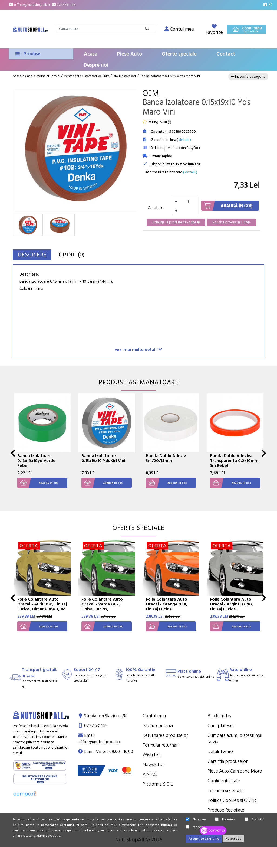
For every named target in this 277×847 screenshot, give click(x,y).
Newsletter (154, 764)
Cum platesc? (221, 725)
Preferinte (225, 819)
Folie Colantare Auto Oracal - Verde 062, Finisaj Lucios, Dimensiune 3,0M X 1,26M (106, 606)
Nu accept (233, 838)
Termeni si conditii (225, 790)
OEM (151, 93)
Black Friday (219, 715)
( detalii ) (190, 172)
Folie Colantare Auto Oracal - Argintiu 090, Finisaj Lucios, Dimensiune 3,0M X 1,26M (235, 606)
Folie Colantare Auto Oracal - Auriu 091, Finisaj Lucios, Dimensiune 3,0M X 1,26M (42, 606)
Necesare (196, 819)
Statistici (254, 819)
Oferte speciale (179, 54)
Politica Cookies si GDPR (231, 800)
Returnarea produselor (165, 735)
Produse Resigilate (225, 810)
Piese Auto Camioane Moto (234, 771)
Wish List (152, 754)
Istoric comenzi (158, 725)
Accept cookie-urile (204, 838)
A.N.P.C (150, 774)
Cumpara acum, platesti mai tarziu (234, 738)
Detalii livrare (220, 751)
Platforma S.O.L (158, 784)
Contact (225, 54)
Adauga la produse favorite (176, 222)
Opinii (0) (81, 254)
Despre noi (96, 65)
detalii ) (185, 139)
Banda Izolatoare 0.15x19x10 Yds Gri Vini (103, 458)
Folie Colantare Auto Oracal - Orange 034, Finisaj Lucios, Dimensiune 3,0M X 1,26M (171, 606)
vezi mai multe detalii (138, 349)
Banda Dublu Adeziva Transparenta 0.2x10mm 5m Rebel (234, 460)
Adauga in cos (38, 483)
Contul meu (154, 715)
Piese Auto (129, 54)
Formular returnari (161, 745)
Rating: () (157, 122)
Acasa (90, 54)
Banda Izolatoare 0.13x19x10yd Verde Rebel (36, 460)
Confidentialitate (223, 780)
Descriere (35, 254)
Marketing (196, 827)
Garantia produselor (227, 761)
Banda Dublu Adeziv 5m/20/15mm (166, 458)
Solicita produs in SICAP (231, 222)
